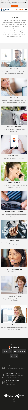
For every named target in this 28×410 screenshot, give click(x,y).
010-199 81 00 (20, 9)
